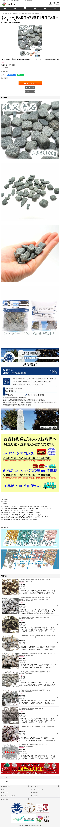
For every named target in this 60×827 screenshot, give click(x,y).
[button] (50, 3)
